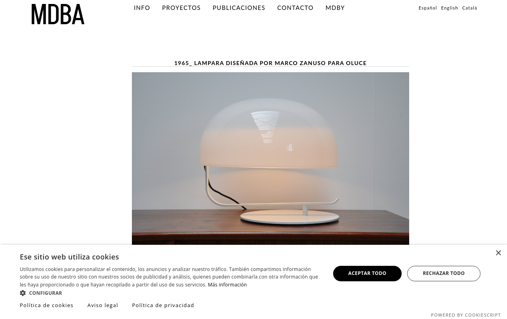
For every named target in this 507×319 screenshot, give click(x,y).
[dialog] (253, 282)
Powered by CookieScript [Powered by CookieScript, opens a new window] (466, 315)
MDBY (335, 7)
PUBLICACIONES (239, 7)
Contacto (295, 7)
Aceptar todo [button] (367, 273)
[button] (170, 292)
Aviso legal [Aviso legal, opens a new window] (103, 305)
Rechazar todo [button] (444, 273)
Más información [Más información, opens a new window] (227, 284)
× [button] (498, 253)
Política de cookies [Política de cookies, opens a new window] (47, 305)
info (142, 7)
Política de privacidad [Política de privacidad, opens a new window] (163, 305)
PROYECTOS (181, 7)
